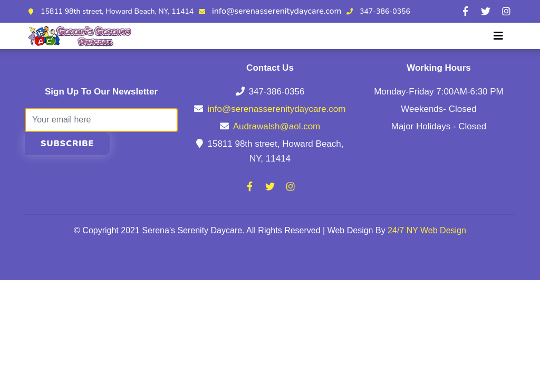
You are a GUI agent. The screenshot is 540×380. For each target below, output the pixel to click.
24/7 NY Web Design (427, 230)
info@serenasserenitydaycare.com (276, 11)
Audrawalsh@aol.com (277, 126)
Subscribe (67, 143)
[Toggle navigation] (498, 36)
